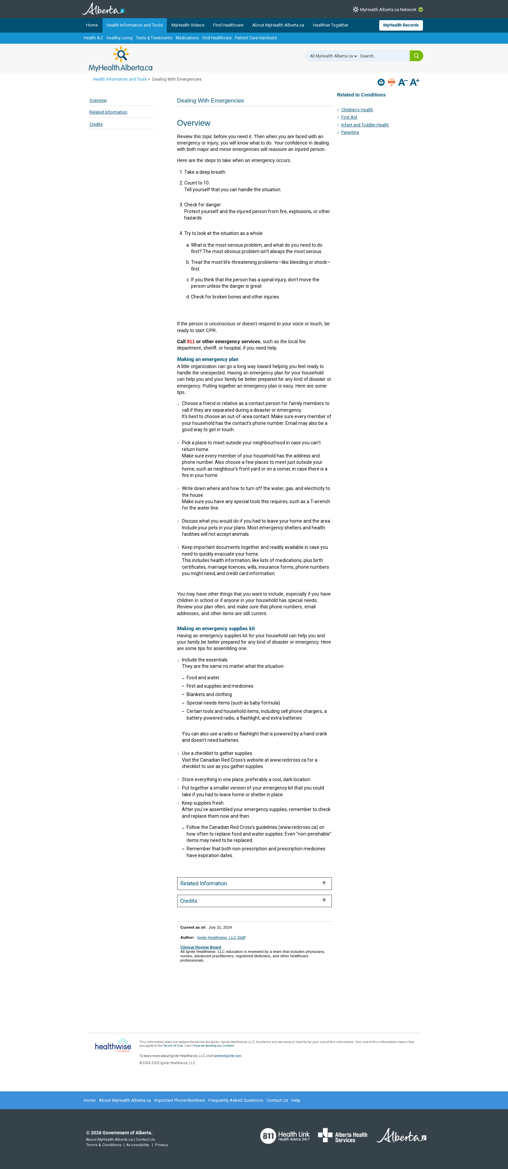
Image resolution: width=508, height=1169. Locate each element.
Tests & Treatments (154, 38)
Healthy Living (119, 38)
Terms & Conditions (103, 1145)
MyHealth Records (401, 25)
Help (296, 1100)
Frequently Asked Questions (235, 1100)
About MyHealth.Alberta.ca (278, 25)
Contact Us (277, 1100)
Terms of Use (173, 1045)
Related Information (108, 112)
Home (92, 25)
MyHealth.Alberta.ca (120, 59)
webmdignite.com (227, 1056)
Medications (187, 38)
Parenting (350, 132)
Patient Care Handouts (256, 38)
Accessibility (137, 1145)
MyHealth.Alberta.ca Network (388, 9)
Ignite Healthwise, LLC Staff (221, 937)
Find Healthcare (228, 25)
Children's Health (357, 109)
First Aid (349, 117)
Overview (98, 100)
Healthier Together (330, 25)
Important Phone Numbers (179, 1100)
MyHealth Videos (187, 25)
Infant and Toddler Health (365, 124)
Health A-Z (93, 38)
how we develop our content (214, 1045)
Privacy (161, 1145)
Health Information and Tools (135, 25)
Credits (96, 124)
